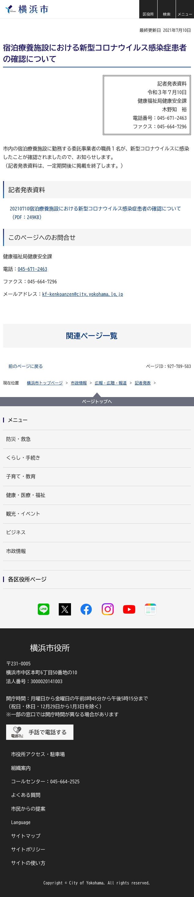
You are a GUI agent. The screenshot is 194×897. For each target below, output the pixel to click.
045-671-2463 (32, 269)
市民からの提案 (28, 808)
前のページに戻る (26, 366)
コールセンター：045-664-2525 (45, 781)
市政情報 (79, 383)
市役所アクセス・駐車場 (38, 754)
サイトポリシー (28, 849)
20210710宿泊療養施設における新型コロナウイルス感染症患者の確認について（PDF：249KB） (95, 213)
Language (21, 822)
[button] (148, 9)
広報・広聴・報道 (111, 383)
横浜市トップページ (45, 383)
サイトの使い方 (28, 863)
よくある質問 (25, 795)
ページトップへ (97, 401)
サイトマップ (25, 836)
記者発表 (143, 383)
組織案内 (21, 768)
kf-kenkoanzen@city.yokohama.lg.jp (82, 294)
